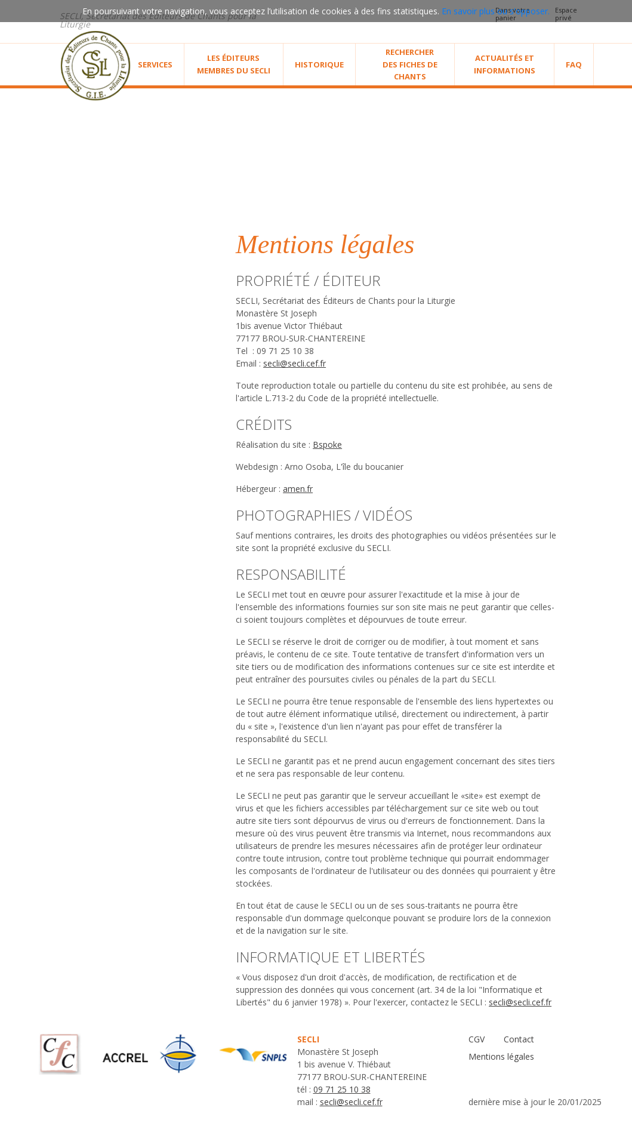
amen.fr (298, 488)
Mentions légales (501, 1056)
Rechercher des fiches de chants (410, 64)
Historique (319, 64)
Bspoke (327, 444)
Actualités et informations (504, 64)
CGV (476, 1039)
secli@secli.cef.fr (294, 363)
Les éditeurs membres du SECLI (233, 64)
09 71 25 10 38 (342, 1089)
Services (155, 64)
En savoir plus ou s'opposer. (496, 11)
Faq (574, 64)
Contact (519, 1039)
